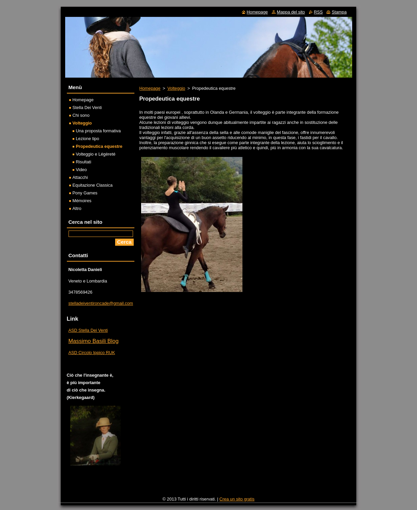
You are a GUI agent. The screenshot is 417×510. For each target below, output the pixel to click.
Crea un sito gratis (237, 499)
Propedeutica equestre (99, 146)
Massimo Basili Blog (94, 341)
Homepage (150, 88)
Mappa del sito (291, 12)
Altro (77, 208)
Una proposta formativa (98, 130)
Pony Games (85, 192)
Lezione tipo (87, 138)
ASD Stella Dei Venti (88, 330)
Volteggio (176, 88)
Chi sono (81, 115)
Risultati (84, 161)
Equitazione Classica (93, 185)
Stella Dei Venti (87, 107)
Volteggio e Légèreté (95, 154)
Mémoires (82, 200)
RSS (318, 12)
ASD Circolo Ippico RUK (92, 352)
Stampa (339, 12)
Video (81, 169)
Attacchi (80, 177)
